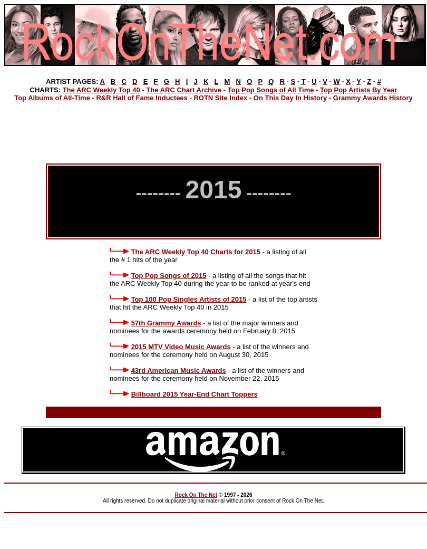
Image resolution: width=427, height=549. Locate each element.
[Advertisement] (213, 131)
